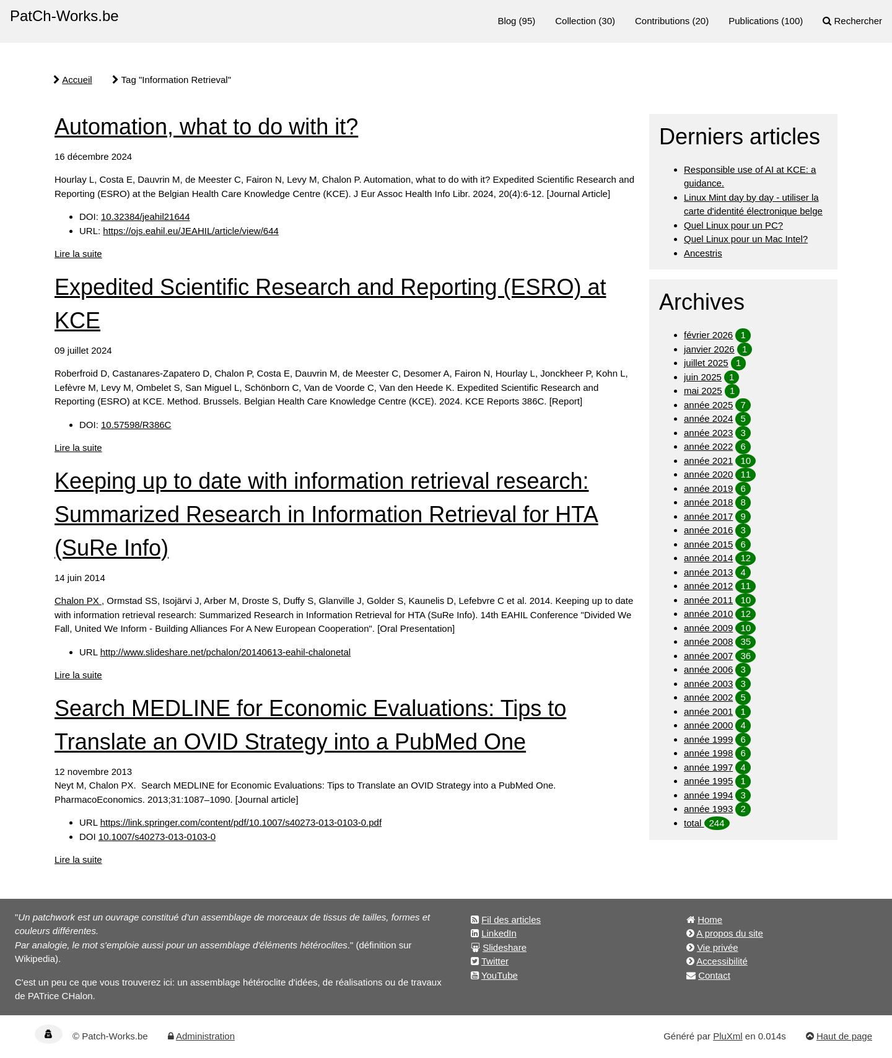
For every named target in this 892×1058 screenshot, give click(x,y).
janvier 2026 (709, 349)
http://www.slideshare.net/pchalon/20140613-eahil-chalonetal (225, 652)
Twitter (495, 961)
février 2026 (708, 335)
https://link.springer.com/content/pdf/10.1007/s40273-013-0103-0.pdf (241, 822)
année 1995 (708, 781)
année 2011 (708, 600)
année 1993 (708, 808)
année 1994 (708, 795)
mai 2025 (703, 390)
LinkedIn (499, 933)
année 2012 (708, 585)
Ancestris (703, 253)
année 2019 (708, 488)
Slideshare (505, 947)
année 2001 (708, 711)
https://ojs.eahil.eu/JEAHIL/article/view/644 (190, 230)
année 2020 (708, 474)
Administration (205, 1036)
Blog (506, 20)
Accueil (77, 79)
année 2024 (708, 418)
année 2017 (708, 516)
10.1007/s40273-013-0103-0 (157, 836)
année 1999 (708, 739)
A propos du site (729, 933)
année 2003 (708, 683)
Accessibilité (722, 961)
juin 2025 (703, 377)
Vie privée (717, 947)
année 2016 (708, 530)
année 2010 (708, 613)
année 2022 (708, 446)
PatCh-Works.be (64, 15)
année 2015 (708, 544)
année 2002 (708, 697)
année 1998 (708, 753)
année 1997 (708, 767)
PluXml (728, 1036)
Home (709, 919)
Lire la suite (78, 253)
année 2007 (708, 655)
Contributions (662, 20)
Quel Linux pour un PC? (733, 225)
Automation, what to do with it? (206, 126)
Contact (714, 975)
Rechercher (858, 20)
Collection (575, 20)
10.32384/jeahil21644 (145, 216)
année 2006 (708, 669)
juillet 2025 (706, 362)
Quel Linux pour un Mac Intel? (746, 239)
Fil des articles (511, 919)
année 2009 (708, 628)
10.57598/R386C (136, 424)
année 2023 (708, 432)
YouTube (499, 975)
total (694, 823)
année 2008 (708, 641)
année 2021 (708, 460)
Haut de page (844, 1036)
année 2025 (708, 405)
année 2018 (708, 502)
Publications (753, 20)
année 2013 (708, 572)
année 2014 (708, 558)
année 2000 (708, 725)
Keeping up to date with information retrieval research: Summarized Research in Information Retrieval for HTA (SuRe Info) (326, 514)
